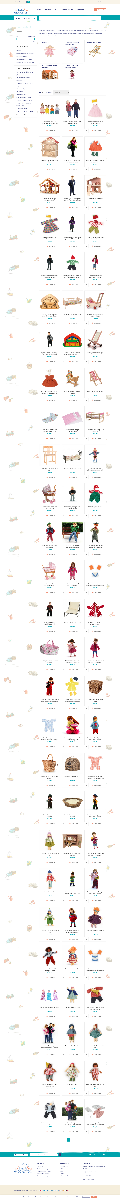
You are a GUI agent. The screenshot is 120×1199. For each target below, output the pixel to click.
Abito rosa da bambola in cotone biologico (95, 122)
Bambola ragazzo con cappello (49, 815)
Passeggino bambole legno (95, 353)
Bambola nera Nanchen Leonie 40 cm (49, 1085)
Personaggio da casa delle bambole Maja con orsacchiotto (72, 739)
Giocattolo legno (21, 89)
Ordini (61, 1171)
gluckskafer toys (21, 94)
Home (15, 26)
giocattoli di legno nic (26, 72)
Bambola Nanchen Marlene (95, 930)
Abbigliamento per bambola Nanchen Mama (95, 1008)
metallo (29, 97)
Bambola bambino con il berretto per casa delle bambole (49, 547)
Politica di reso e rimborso (44, 1171)
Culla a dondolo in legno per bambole (95, 430)
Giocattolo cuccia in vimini (72, 776)
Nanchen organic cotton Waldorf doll (24, 104)
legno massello (21, 97)
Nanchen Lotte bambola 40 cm (95, 1047)
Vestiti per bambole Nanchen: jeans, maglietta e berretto (72, 276)
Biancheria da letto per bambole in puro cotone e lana (49, 431)
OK (94, 1197)
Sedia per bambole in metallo (72, 622)
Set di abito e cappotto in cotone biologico (95, 623)
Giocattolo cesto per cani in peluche (72, 815)
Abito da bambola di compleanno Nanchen (49, 238)
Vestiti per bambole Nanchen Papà (49, 1124)
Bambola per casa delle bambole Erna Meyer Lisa (72, 661)
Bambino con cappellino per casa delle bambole (95, 815)
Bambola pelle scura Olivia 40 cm (95, 1085)
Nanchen (19, 100)
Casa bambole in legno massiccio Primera (50, 199)
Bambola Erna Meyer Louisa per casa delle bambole (95, 661)
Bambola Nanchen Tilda (72, 969)
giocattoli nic (20, 75)
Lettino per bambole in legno (72, 314)
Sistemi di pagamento (43, 1173)
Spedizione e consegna (43, 1169)
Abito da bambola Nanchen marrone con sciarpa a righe (49, 392)
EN (24, 2)
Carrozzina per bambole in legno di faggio (95, 315)
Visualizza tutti (21, 115)
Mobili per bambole (94, 43)
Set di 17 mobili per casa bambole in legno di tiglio (49, 315)
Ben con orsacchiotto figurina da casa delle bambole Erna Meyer (50, 701)
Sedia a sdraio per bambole (95, 391)
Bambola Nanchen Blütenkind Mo (50, 931)
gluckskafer (19, 92)
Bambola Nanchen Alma (72, 1007)
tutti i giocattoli (24, 111)
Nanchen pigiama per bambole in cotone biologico (49, 738)
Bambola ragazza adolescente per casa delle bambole (95, 470)
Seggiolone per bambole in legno (50, 469)
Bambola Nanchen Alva (72, 1046)
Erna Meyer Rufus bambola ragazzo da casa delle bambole (95, 547)
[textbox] (70, 18)
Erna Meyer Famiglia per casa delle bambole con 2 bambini (72, 1124)
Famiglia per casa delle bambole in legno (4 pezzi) (50, 122)
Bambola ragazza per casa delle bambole (72, 507)
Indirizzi (62, 1169)
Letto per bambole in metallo (72, 468)
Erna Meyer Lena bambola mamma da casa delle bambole (72, 162)
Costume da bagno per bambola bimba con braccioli (95, 970)
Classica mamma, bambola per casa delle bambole (72, 238)
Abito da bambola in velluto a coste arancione (95, 161)
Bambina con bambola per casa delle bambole (95, 893)
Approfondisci (86, 1197)
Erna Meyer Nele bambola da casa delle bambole (72, 584)
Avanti (76, 1140)
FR (19, 2)
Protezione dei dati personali (44, 1176)
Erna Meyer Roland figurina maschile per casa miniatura (72, 199)
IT (28, 2)
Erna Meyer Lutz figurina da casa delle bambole (95, 738)
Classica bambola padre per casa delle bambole (49, 276)
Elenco (42, 92)
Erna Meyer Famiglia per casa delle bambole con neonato (50, 1047)
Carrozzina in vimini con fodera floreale (49, 507)
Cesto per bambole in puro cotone (50, 661)
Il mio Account (102, 2)
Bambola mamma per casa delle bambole (95, 276)
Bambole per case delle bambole (71, 67)
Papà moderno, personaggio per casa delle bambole (49, 353)
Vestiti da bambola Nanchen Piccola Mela (95, 238)
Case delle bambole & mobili (49, 67)
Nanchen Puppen (21, 108)
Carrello (62, 1173)
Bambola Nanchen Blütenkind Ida (50, 854)
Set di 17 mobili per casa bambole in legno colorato (72, 353)
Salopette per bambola (95, 507)
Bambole (45, 43)
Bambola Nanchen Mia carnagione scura (50, 970)
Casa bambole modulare (95, 199)
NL (15, 2)
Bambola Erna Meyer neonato (49, 1007)
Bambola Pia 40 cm (72, 1084)
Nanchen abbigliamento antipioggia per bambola (72, 700)
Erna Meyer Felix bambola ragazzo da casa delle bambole (72, 547)
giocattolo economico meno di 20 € (24, 84)
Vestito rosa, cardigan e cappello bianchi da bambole (95, 1124)
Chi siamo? (40, 1166)
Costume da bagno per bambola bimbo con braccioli (95, 584)
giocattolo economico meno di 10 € (23, 79)
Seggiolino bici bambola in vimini (95, 700)
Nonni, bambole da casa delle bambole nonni (72, 122)
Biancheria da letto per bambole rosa (72, 430)
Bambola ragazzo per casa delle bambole (49, 623)
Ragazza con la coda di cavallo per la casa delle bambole (72, 893)
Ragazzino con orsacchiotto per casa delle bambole (95, 854)
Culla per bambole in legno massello (72, 392)
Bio (17, 72)
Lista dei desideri (64, 1176)
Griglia (40, 92)
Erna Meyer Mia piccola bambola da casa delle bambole (72, 932)
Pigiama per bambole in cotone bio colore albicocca (95, 777)
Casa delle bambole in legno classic (49, 161)
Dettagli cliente (64, 1166)
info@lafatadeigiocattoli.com (90, 1172)
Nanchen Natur (27, 100)
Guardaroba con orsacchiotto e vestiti (72, 854)
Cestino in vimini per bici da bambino (49, 777)
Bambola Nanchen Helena (50, 892)
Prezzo (19, 32)
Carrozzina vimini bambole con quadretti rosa (50, 584)
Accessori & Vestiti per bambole (72, 43)
